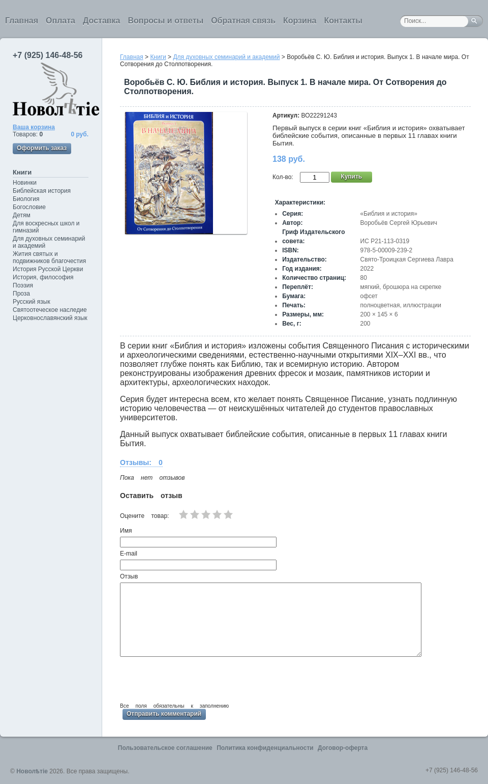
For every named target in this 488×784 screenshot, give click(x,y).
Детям (21, 215)
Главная (21, 20)
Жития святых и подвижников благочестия (49, 257)
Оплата (60, 20)
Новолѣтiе (32, 771)
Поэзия (23, 285)
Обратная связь (243, 20)
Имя (126, 530)
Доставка (101, 20)
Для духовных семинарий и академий (49, 242)
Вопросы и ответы (166, 20)
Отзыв (129, 576)
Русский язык (31, 301)
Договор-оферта (343, 747)
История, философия (43, 277)
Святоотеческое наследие (50, 309)
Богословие (29, 207)
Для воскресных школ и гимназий (46, 227)
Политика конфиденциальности (265, 747)
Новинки (25, 182)
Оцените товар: (144, 515)
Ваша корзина (34, 127)
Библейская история (42, 190)
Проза (21, 293)
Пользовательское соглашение (165, 747)
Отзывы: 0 (141, 462)
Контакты (343, 20)
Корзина (299, 20)
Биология (26, 198)
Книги (22, 172)
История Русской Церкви (48, 269)
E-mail (128, 553)
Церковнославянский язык (50, 318)
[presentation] (197, 678)
